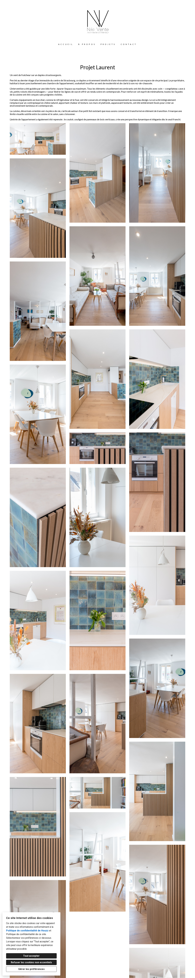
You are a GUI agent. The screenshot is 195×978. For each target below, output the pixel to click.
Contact (129, 44)
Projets (108, 44)
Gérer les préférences (31, 969)
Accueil (65, 44)
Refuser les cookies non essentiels (31, 962)
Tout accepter (31, 955)
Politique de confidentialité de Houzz (27, 930)
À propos (87, 44)
